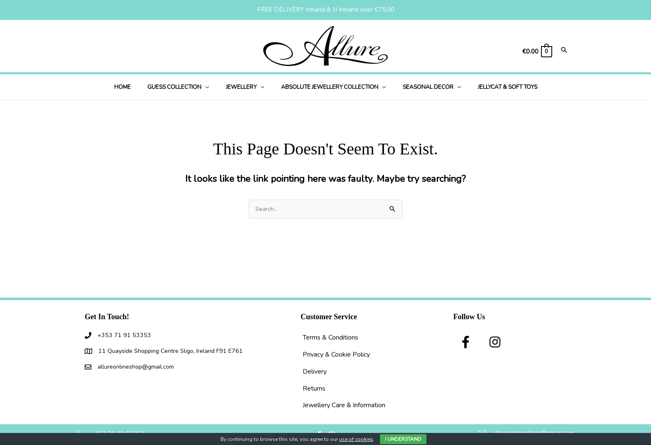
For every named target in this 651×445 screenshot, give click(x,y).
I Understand (403, 439)
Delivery (315, 372)
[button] (213, 87)
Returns (314, 389)
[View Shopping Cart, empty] (536, 51)
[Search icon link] (564, 50)
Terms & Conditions (330, 337)
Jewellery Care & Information (344, 405)
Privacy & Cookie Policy (336, 354)
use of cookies (356, 439)
